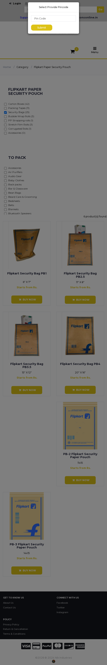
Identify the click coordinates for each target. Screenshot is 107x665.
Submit (41, 27)
